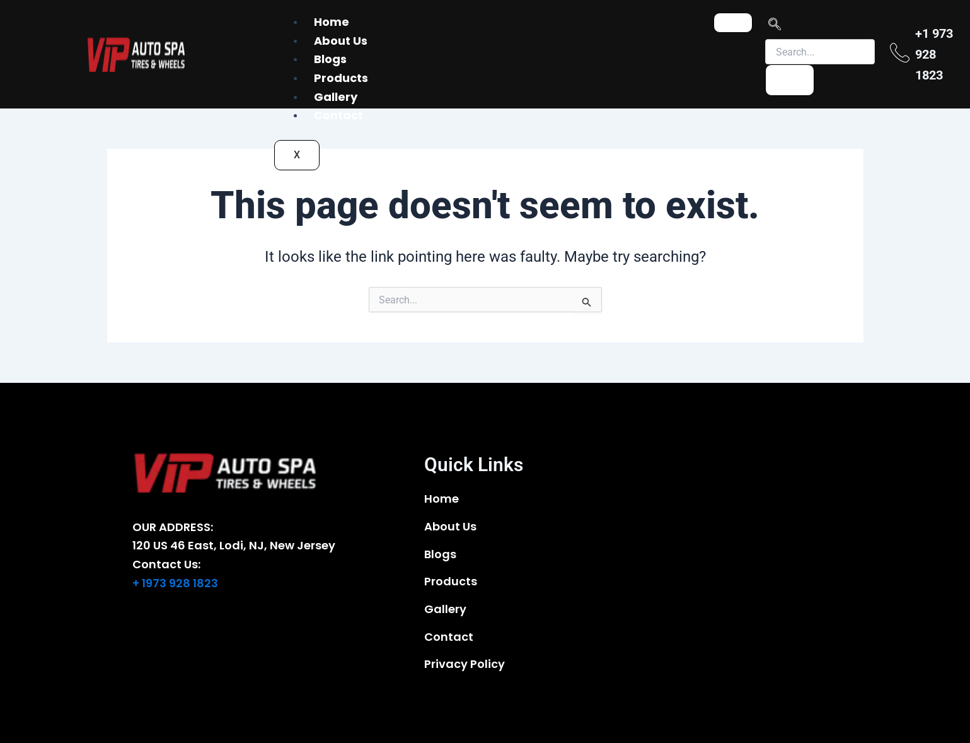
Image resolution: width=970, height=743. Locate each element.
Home (331, 22)
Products (341, 78)
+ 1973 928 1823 (175, 583)
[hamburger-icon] (733, 23)
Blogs (330, 59)
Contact (338, 115)
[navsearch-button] (774, 26)
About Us (340, 41)
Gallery (335, 97)
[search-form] (820, 51)
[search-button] (789, 80)
